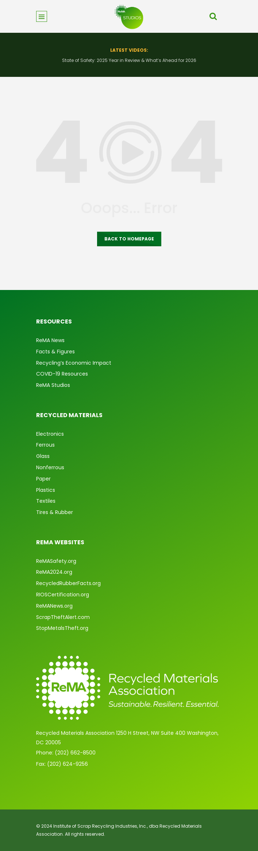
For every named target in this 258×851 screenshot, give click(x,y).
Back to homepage (129, 239)
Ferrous (45, 444)
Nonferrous (50, 467)
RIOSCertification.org (62, 594)
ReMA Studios (53, 385)
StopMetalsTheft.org (62, 628)
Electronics (50, 434)
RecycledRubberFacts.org (68, 583)
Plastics (45, 490)
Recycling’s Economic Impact (73, 362)
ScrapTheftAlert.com (63, 617)
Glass (43, 456)
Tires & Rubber (54, 512)
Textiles (45, 501)
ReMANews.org (54, 605)
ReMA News (50, 340)
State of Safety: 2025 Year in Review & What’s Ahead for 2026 (129, 60)
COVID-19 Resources (62, 373)
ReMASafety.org (56, 561)
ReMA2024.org (54, 572)
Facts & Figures (55, 351)
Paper (43, 478)
